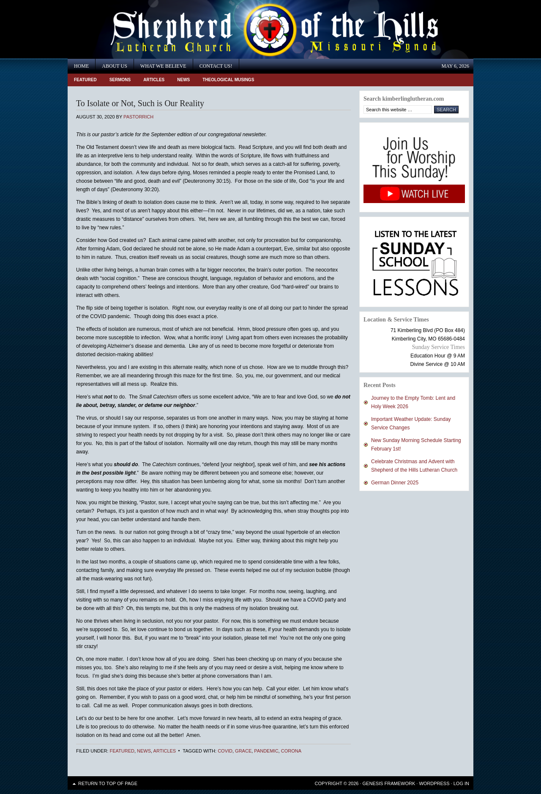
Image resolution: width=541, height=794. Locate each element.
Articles (153, 79)
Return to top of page (107, 783)
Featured (85, 79)
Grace (243, 750)
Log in (461, 783)
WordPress (434, 783)
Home (81, 66)
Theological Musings (228, 79)
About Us (114, 66)
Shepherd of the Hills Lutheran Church (144, 29)
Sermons (120, 79)
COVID (225, 750)
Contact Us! (215, 66)
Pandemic (266, 750)
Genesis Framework (389, 783)
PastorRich (138, 116)
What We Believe (163, 66)
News (183, 79)
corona (291, 750)
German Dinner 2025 (394, 483)
